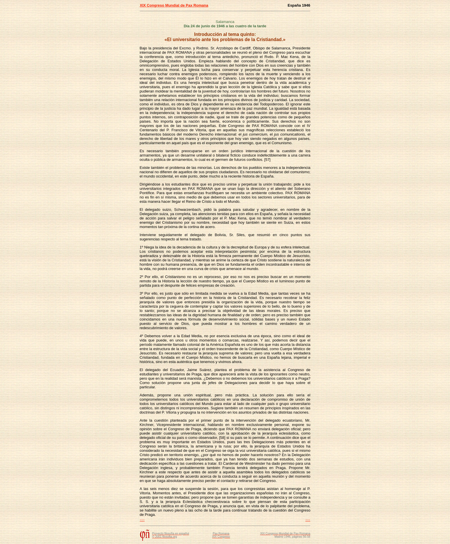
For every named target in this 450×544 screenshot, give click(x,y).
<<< (142, 520)
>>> (307, 520)
